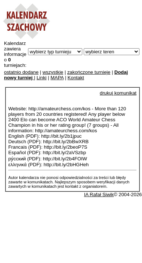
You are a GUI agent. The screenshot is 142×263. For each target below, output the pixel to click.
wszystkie (53, 72)
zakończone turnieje (89, 72)
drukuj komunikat (118, 93)
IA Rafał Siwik (99, 194)
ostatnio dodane (21, 72)
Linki (41, 77)
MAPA (57, 77)
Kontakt (76, 77)
